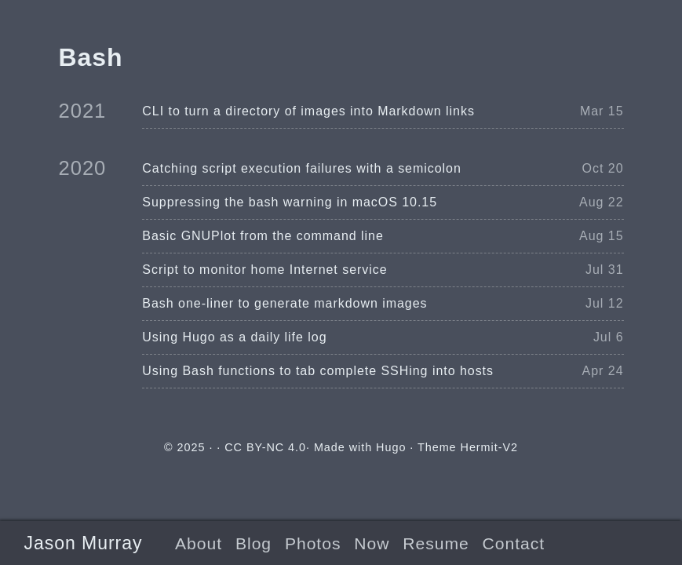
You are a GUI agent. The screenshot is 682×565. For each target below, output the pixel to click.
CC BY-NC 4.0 (265, 447)
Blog (253, 543)
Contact (514, 543)
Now (371, 543)
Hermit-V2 (489, 447)
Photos (313, 543)
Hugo (391, 447)
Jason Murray (83, 543)
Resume (436, 543)
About (198, 543)
